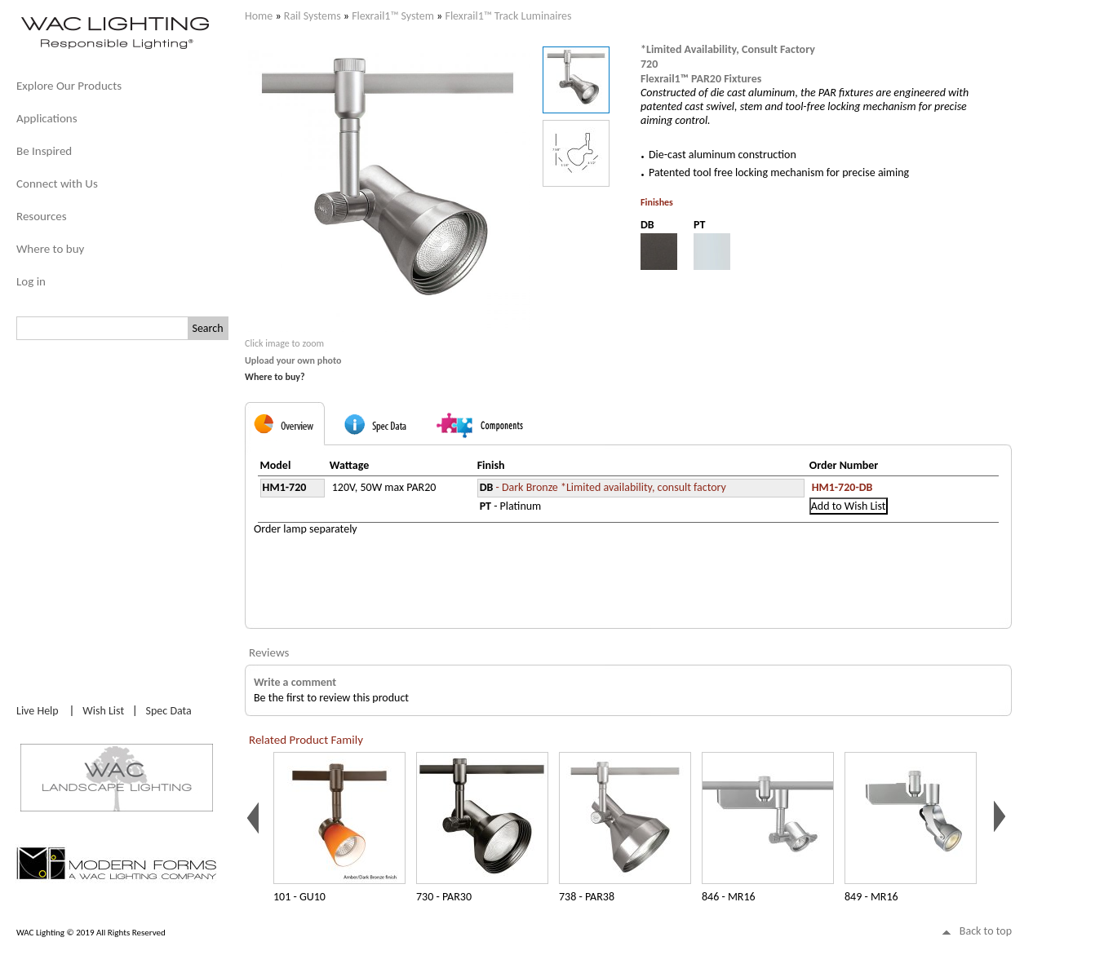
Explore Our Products (69, 85)
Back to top (986, 931)
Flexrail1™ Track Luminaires (508, 16)
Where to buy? (275, 376)
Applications (47, 118)
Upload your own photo (293, 360)
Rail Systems (312, 16)
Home (259, 16)
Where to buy (50, 248)
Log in (31, 281)
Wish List (103, 711)
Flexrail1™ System (393, 16)
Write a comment (295, 682)
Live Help (37, 711)
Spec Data (169, 711)
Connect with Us (57, 183)
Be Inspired (44, 151)
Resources (41, 216)
